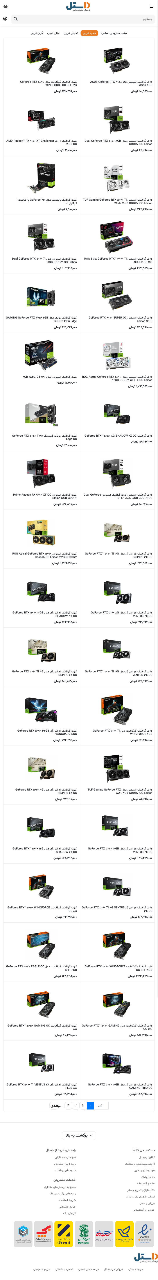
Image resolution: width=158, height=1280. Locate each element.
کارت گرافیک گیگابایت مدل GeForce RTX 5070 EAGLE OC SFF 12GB (41, 968)
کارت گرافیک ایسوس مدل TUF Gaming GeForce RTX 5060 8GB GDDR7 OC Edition (120, 791)
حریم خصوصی (67, 1207)
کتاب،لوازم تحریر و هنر (141, 1190)
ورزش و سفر (147, 1203)
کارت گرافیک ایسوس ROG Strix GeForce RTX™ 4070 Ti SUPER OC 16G (118, 260)
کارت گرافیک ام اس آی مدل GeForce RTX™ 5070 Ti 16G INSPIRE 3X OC (118, 555)
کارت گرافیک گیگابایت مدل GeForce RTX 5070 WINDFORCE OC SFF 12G (48, 84)
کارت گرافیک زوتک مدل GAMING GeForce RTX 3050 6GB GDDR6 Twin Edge (41, 319)
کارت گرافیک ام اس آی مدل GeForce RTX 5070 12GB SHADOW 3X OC (45, 614)
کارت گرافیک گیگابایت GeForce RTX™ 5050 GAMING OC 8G (42, 1027)
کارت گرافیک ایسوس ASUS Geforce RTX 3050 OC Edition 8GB (121, 84)
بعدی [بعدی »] (53, 1105)
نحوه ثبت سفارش (65, 1157)
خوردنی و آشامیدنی (144, 1210)
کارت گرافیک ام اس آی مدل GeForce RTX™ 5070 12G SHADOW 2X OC (45, 850)
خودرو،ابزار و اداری (144, 1171)
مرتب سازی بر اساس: (114, 33)
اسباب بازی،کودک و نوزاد (140, 1197)
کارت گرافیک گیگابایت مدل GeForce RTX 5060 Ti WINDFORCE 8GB (122, 732)
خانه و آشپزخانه (146, 1184)
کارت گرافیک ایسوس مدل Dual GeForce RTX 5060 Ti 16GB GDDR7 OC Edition (44, 260)
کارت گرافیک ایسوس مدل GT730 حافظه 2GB (50, 377)
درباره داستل (135, 1269)
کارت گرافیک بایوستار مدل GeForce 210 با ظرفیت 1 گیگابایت (46, 201)
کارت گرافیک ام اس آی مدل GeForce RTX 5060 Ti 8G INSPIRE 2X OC (44, 673)
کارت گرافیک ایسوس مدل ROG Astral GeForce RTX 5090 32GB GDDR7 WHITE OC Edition (117, 378)
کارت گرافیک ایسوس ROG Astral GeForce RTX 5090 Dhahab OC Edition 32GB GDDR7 (44, 555)
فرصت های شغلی (88, 1269)
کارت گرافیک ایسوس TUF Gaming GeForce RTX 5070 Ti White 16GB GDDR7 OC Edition (117, 201)
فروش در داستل (113, 1269)
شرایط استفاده (67, 1200)
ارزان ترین (53, 33)
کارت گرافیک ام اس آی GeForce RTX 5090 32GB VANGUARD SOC (47, 732)
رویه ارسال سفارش (65, 1164)
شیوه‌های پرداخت (66, 1171)
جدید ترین (89, 33)
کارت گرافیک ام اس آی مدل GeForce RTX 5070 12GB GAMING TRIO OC (120, 1086)
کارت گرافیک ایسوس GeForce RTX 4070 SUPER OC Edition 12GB (120, 319)
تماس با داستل (64, 1269)
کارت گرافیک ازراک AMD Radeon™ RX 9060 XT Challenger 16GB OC (41, 142)
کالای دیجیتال (147, 1157)
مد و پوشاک (148, 1177)
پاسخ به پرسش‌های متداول (60, 1187)
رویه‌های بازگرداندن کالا (63, 1194)
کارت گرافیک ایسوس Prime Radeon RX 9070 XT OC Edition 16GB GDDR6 (45, 496)
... (61, 1105)
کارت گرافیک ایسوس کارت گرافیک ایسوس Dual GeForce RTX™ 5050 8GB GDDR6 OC (118, 496)
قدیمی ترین (71, 33)
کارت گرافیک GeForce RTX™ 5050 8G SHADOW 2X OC (118, 436)
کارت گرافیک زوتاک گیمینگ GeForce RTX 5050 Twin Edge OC (44, 437)
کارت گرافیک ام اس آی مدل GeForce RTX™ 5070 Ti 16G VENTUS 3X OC (118, 673)
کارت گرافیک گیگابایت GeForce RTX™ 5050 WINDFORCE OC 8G (42, 909)
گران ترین (37, 33)
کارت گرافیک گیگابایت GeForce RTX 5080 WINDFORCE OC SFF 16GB (118, 968)
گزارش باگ (69, 1213)
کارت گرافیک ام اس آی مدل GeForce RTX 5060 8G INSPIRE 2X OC (46, 791)
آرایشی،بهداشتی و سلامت (140, 1164)
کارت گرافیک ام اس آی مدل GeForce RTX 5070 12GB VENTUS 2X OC (120, 850)
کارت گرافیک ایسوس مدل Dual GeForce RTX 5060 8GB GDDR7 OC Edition (118, 142)
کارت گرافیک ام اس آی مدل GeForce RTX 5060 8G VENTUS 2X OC (121, 614)
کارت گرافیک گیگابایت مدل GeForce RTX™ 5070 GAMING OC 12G (117, 1027)
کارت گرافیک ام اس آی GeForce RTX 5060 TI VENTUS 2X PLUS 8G (42, 1086)
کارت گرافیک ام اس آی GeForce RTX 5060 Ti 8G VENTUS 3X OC (117, 909)
